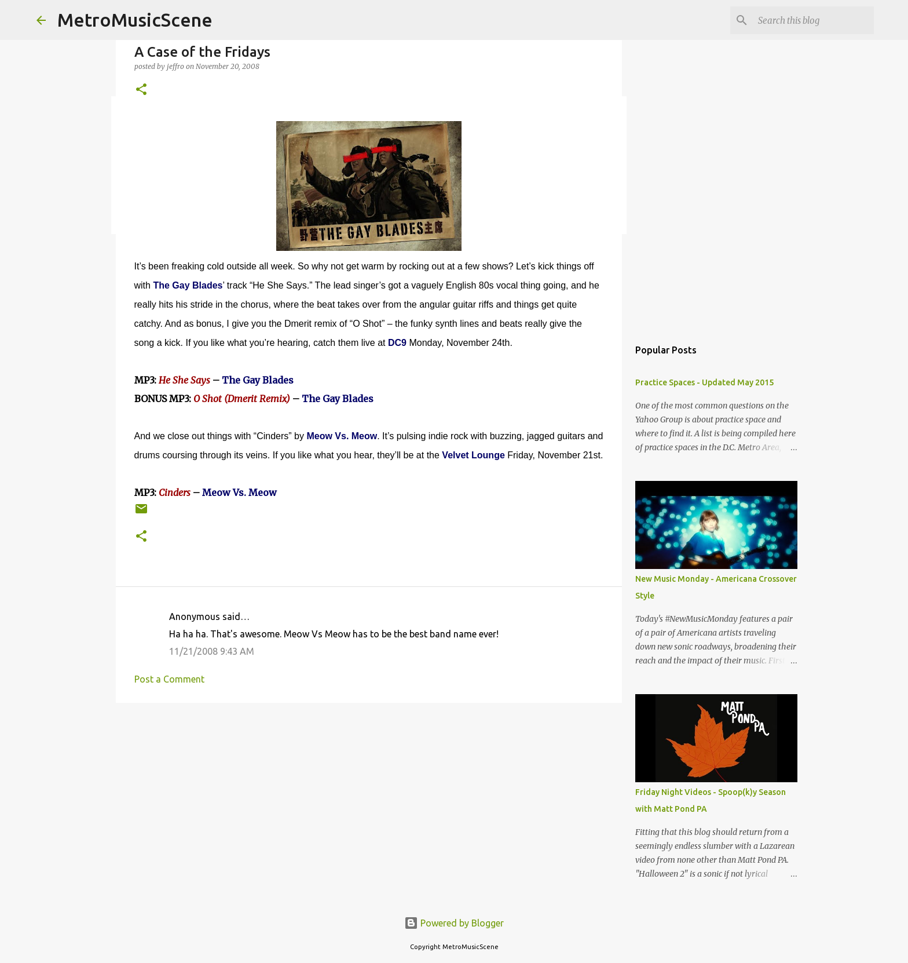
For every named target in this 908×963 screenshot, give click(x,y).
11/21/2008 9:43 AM (211, 651)
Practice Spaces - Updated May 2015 (704, 382)
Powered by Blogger (454, 923)
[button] (141, 90)
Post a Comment (169, 679)
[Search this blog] (813, 20)
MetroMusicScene (135, 19)
